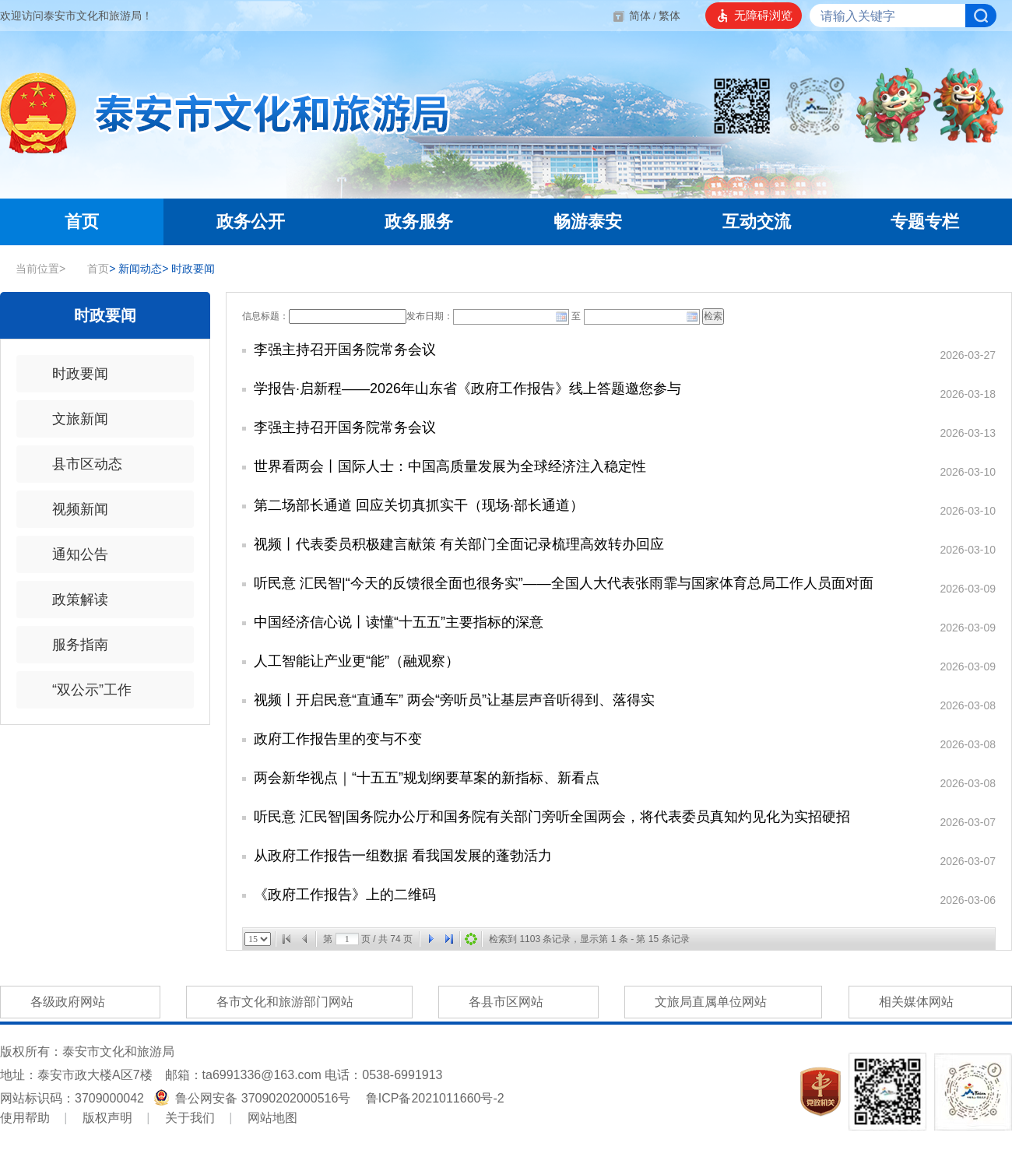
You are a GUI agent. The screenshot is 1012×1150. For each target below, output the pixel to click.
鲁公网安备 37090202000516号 (253, 1098)
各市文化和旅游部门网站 (298, 1002)
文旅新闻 (70, 419)
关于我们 (190, 1117)
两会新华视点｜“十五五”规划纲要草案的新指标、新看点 (426, 778)
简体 (640, 15)
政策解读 (70, 599)
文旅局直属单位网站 (723, 1002)
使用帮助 (25, 1117)
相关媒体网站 (930, 1002)
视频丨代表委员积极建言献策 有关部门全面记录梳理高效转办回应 (459, 544)
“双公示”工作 (82, 690)
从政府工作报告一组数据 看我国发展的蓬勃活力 (403, 855)
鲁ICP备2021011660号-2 (435, 1098)
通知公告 (70, 554)
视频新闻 (70, 509)
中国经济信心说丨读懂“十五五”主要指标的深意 (398, 622)
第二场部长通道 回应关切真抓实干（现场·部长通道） (419, 505)
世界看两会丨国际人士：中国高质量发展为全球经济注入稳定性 (450, 466)
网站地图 (272, 1117)
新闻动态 (135, 268)
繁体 (669, 15)
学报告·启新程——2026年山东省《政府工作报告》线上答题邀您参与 (467, 388)
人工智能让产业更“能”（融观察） (356, 661)
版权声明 (107, 1117)
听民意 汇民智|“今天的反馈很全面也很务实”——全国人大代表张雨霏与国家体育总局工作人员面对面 (563, 583)
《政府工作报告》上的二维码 (345, 894)
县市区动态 (77, 464)
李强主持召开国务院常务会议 (345, 349)
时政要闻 (188, 268)
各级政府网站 (80, 1002)
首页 (90, 268)
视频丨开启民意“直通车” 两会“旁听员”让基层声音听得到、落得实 (454, 700)
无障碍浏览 (763, 15)
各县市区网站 (518, 1002)
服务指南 (70, 644)
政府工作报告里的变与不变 (338, 739)
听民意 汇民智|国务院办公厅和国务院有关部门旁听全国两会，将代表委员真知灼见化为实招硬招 (552, 817)
